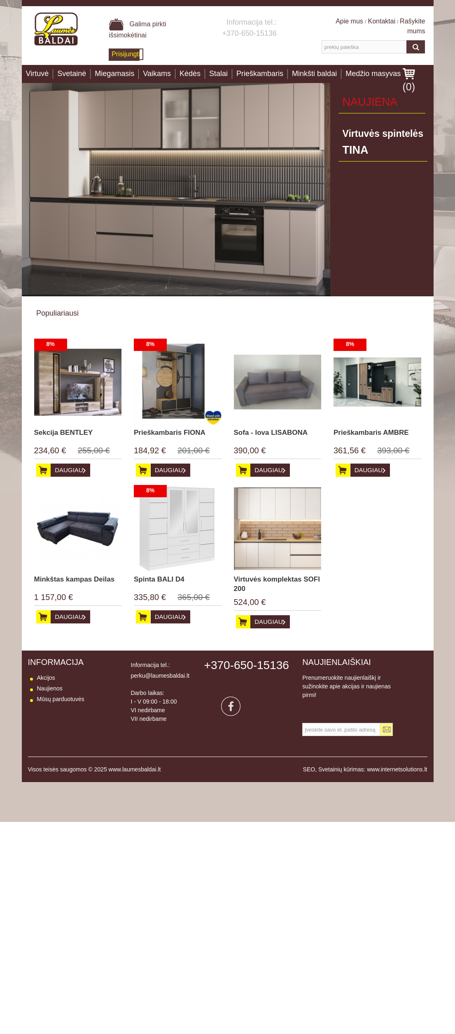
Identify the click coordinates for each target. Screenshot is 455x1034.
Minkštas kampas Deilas (74, 579)
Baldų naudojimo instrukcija (72, 752)
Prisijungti (126, 54)
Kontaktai (382, 21)
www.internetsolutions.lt (397, 780)
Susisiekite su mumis (64, 709)
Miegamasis (114, 73)
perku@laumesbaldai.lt (160, 675)
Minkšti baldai (314, 73)
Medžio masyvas (373, 73)
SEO (309, 780)
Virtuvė (37, 73)
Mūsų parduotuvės (60, 699)
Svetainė (71, 73)
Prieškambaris (259, 73)
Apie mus (350, 21)
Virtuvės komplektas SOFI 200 (277, 584)
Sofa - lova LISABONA (271, 432)
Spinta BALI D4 (159, 579)
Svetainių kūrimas (341, 780)
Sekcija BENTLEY (63, 432)
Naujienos (50, 688)
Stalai (218, 73)
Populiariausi (57, 313)
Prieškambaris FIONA (169, 432)
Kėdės (190, 73)
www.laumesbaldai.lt (135, 780)
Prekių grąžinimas (60, 731)
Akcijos (46, 677)
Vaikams (157, 73)
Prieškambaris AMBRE (371, 432)
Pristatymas (52, 720)
